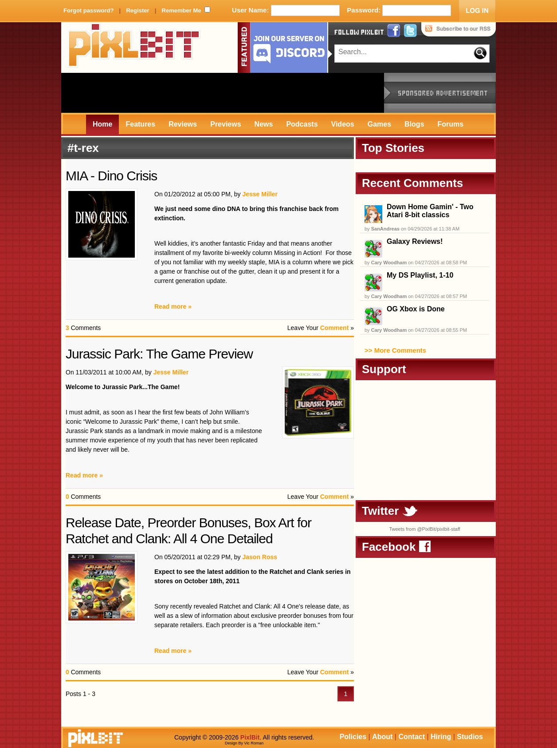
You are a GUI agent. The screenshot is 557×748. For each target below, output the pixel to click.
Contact (411, 736)
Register (137, 10)
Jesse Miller (259, 194)
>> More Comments (395, 350)
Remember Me (181, 10)
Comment (334, 327)
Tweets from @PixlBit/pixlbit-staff (424, 529)
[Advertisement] (222, 93)
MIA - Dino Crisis (111, 175)
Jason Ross (259, 557)
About (382, 736)
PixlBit (134, 47)
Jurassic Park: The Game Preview (159, 353)
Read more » (173, 306)
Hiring (441, 736)
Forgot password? (88, 10)
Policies (353, 736)
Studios (470, 736)
